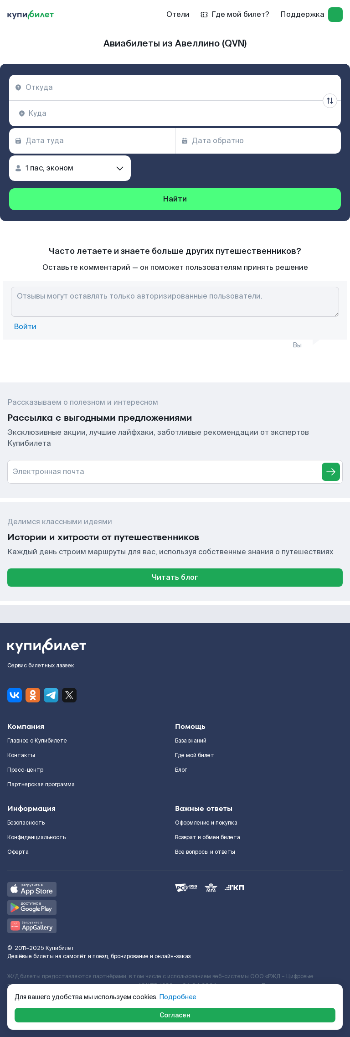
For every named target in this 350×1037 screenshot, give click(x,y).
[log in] (335, 14)
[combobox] (175, 87)
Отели (178, 14)
